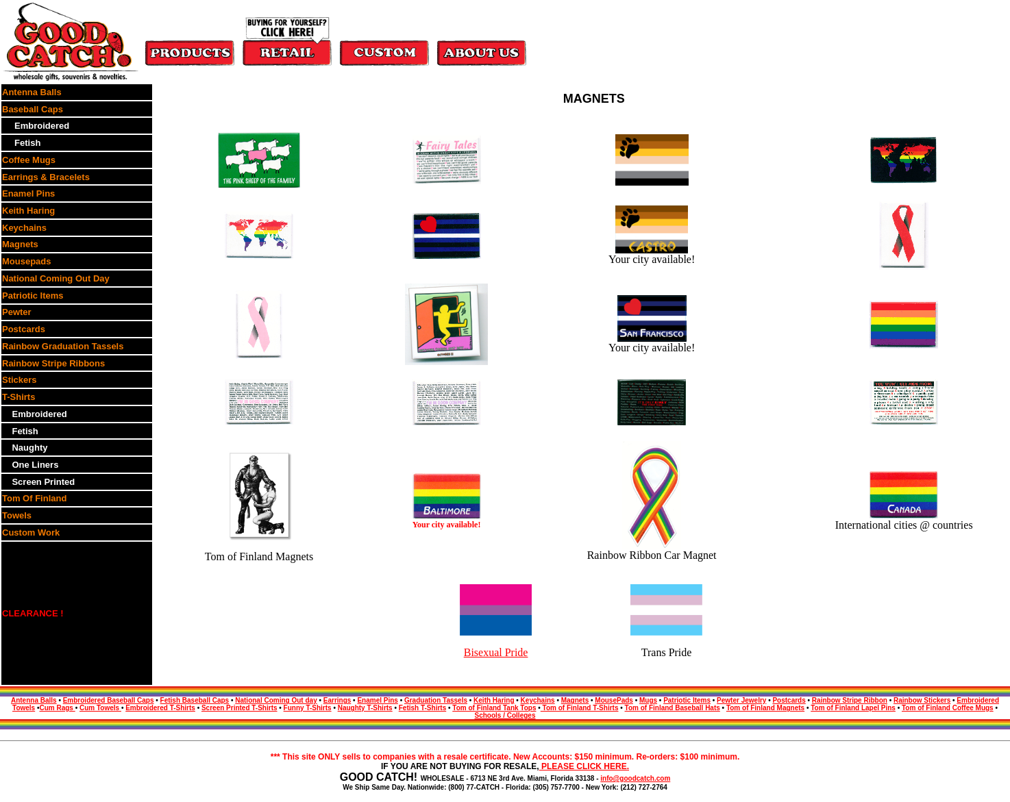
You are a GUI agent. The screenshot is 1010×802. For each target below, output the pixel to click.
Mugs (648, 700)
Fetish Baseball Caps (195, 700)
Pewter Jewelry (741, 700)
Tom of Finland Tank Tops (494, 708)
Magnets (575, 700)
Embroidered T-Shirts (160, 708)
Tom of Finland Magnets (765, 708)
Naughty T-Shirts (365, 708)
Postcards (788, 700)
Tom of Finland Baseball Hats (672, 708)
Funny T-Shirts (308, 708)
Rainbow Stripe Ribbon (849, 700)
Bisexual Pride (496, 652)
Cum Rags (57, 708)
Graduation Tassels (435, 700)
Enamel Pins (377, 700)
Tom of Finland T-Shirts (580, 708)
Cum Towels (100, 708)
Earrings (337, 700)
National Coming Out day (276, 700)
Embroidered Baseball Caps (108, 700)
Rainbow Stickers (922, 700)
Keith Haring (493, 700)
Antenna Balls (34, 700)
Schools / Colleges (505, 715)
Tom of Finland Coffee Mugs (948, 708)
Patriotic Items (687, 700)
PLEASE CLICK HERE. (584, 766)
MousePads (614, 700)
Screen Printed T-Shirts (239, 708)
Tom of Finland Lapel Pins (853, 708)
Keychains (538, 700)
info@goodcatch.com (635, 778)
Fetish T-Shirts (422, 708)
